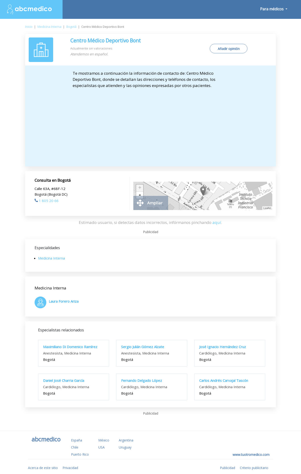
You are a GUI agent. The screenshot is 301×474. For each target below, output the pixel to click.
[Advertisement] (150, 126)
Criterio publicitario (254, 468)
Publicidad (227, 468)
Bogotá (71, 27)
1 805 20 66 (47, 200)
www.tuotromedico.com (251, 454)
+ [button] (139, 188)
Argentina (126, 440)
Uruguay (125, 447)
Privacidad (70, 468)
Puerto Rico (80, 454)
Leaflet (267, 208)
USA (101, 447)
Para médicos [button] (272, 9)
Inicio (28, 27)
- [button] (139, 195)
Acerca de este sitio (43, 468)
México (103, 440)
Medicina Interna (49, 27)
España (76, 440)
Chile (74, 447)
